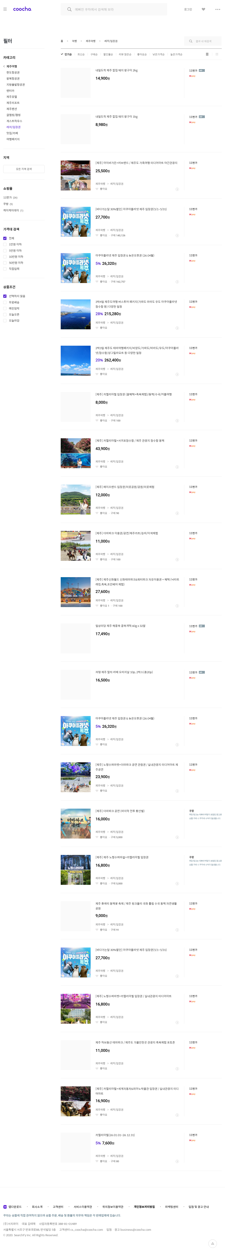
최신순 (81, 54)
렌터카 (10, 90)
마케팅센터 (171, 1207)
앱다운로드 (15, 1207)
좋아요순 (142, 54)
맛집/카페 (12, 133)
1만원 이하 (15, 244)
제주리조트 (13, 102)
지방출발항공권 (15, 84)
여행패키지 (13, 139)
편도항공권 (13, 72)
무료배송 (14, 302)
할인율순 (108, 54)
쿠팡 (8, 204)
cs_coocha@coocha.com (86, 1229)
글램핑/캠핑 (13, 115)
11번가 (10, 197)
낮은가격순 (159, 54)
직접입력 (14, 268)
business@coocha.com (135, 1229)
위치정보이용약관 (112, 1207)
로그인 (188, 9)
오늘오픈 (14, 314)
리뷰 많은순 (125, 54)
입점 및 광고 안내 (199, 1207)
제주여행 (11, 66)
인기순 (68, 54)
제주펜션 (11, 109)
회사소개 (37, 1207)
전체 (11, 238)
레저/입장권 (13, 127)
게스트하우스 (14, 121)
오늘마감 (14, 320)
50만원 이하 (16, 262)
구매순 (94, 54)
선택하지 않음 (17, 296)
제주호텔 (11, 96)
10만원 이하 (16, 256)
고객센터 (58, 1207)
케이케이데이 (13, 210)
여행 (74, 41)
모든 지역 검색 (24, 169)
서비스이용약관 (83, 1207)
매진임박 (14, 308)
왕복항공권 (13, 78)
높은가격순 (176, 54)
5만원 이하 (15, 250)
